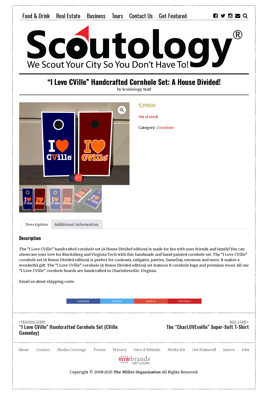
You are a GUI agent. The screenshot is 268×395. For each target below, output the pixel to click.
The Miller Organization (137, 372)
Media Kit (176, 349)
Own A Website (147, 349)
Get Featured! (204, 349)
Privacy (119, 349)
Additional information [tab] (76, 224)
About (23, 349)
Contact (43, 349)
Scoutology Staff (136, 89)
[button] (122, 110)
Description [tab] (36, 224)
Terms (99, 349)
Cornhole (165, 127)
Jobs (246, 349)
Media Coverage (71, 349)
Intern (229, 349)
